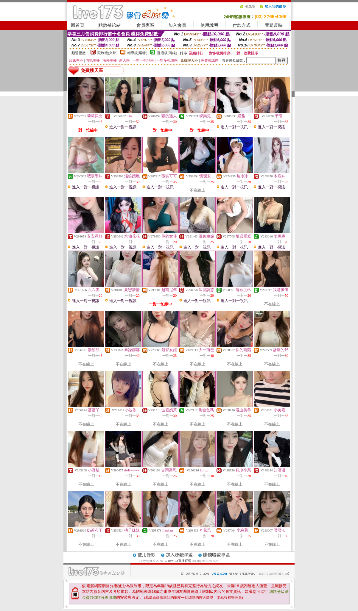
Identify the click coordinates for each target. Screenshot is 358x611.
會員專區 (145, 25)
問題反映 (274, 25)
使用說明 (209, 25)
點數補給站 (109, 25)
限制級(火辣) (107, 53)
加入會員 (177, 25)
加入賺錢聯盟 (179, 554)
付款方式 (241, 25)
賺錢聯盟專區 (216, 554)
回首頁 (77, 25)
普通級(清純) (167, 53)
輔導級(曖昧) (137, 53)
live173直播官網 (179, 560)
